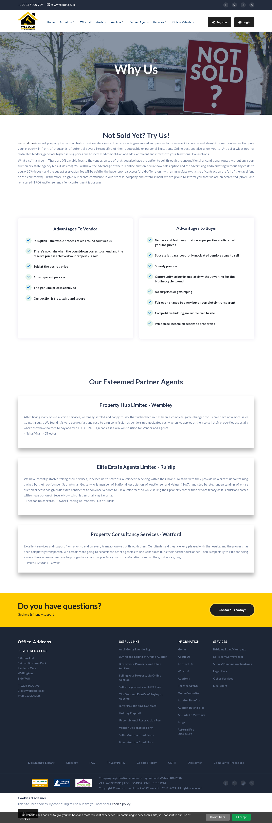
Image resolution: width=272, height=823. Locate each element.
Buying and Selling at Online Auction (143, 656)
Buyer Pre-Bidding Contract (138, 705)
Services (159, 22)
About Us (67, 22)
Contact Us (185, 664)
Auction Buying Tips (191, 707)
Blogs (181, 722)
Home (51, 22)
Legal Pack (220, 671)
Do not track (217, 817)
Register (219, 22)
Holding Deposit (130, 713)
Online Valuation (183, 22)
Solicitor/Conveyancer (228, 656)
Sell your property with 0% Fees (140, 687)
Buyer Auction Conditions (136, 742)
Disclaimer (195, 762)
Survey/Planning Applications (232, 664)
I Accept (241, 817)
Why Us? (85, 22)
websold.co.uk (27, 143)
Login (244, 22)
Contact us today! (232, 610)
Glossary (72, 762)
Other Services (223, 678)
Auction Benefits (189, 700)
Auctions (184, 678)
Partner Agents (138, 22)
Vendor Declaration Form (136, 727)
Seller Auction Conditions (136, 735)
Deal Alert (220, 685)
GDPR (172, 762)
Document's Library (41, 762)
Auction (101, 22)
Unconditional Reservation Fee (140, 720)
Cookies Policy (147, 762)
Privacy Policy (116, 762)
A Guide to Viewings (191, 715)
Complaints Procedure (229, 762)
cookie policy (121, 804)
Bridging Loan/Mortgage (229, 649)
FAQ (92, 762)
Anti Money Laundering (134, 649)
